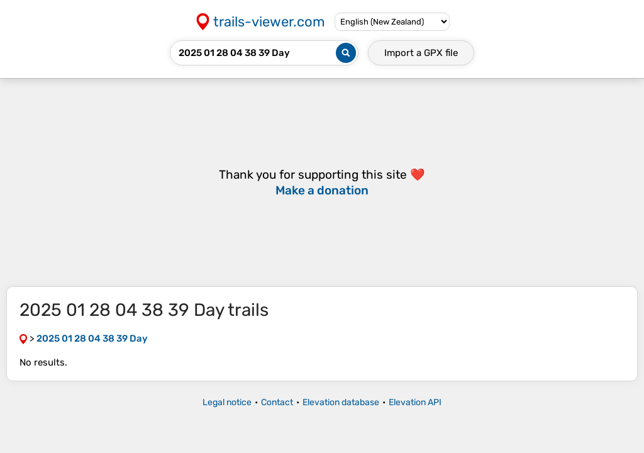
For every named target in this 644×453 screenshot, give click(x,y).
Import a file (421, 53)
